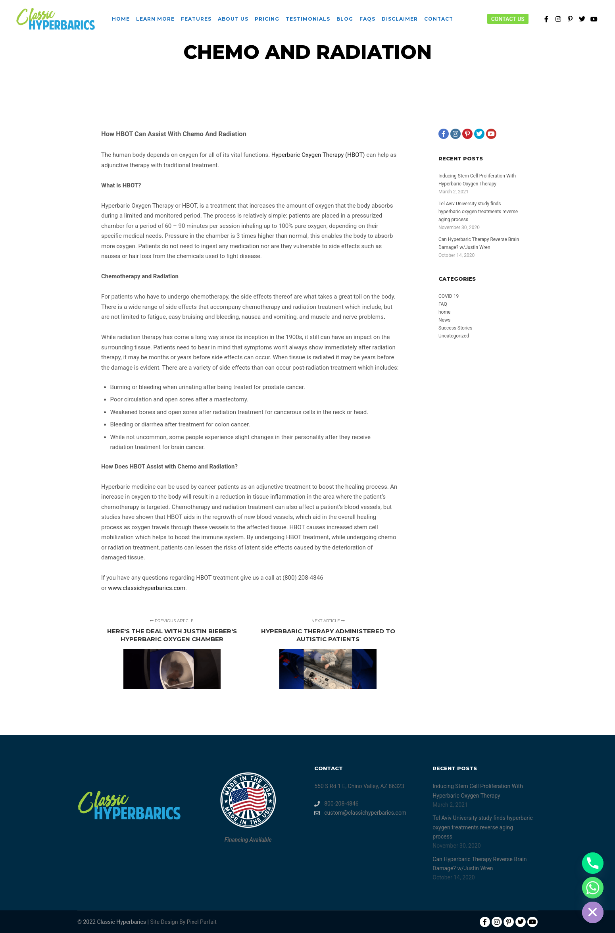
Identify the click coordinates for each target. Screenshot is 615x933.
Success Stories (455, 328)
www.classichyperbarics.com (146, 588)
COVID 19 (448, 296)
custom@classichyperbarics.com (360, 812)
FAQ (442, 304)
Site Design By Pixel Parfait (183, 922)
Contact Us (508, 19)
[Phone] (592, 863)
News (444, 320)
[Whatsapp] (592, 887)
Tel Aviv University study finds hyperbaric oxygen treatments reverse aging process (478, 211)
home (444, 312)
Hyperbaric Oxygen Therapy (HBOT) (318, 154)
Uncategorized (453, 336)
